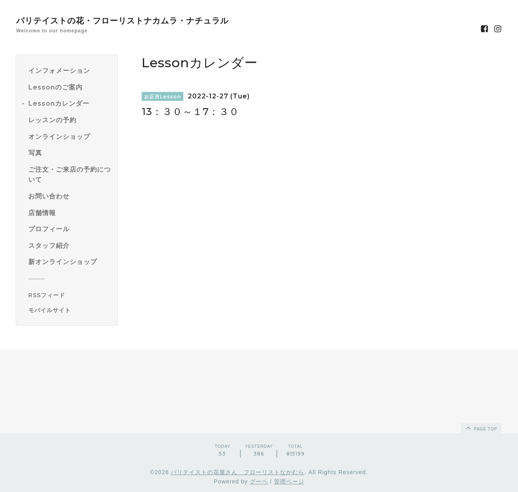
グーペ (259, 481)
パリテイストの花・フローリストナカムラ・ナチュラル (122, 21)
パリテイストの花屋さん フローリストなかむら (237, 472)
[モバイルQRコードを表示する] (69, 310)
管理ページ (289, 481)
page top (480, 428)
